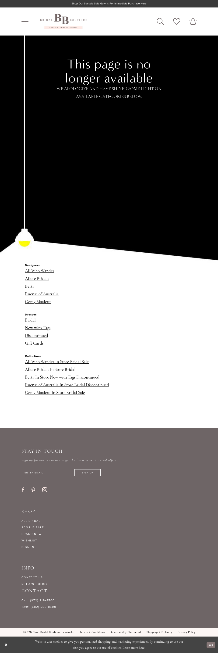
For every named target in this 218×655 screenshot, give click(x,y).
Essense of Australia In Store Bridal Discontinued (67, 385)
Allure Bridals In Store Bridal (50, 370)
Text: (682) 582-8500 (38, 608)
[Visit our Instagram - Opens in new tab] (44, 491)
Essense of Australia (42, 295)
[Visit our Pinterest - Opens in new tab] (33, 491)
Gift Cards (34, 344)
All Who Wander (39, 271)
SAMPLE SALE (32, 529)
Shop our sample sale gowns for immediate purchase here (109, 3)
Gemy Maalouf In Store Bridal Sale (55, 393)
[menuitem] (25, 22)
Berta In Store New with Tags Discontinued (62, 378)
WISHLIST (29, 542)
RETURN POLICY (34, 585)
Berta (29, 287)
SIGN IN (28, 549)
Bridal (30, 321)
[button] (25, 22)
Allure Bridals (37, 279)
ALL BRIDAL (31, 522)
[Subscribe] (99, 474)
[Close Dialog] (7, 646)
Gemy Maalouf (38, 302)
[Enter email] (68, 474)
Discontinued (36, 336)
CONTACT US (32, 579)
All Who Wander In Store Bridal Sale (57, 362)
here (141, 649)
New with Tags (37, 328)
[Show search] (160, 22)
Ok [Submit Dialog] (210, 646)
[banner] (63, 21)
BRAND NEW (31, 535)
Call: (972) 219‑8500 (38, 602)
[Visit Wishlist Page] (177, 22)
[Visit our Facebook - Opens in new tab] (23, 491)
